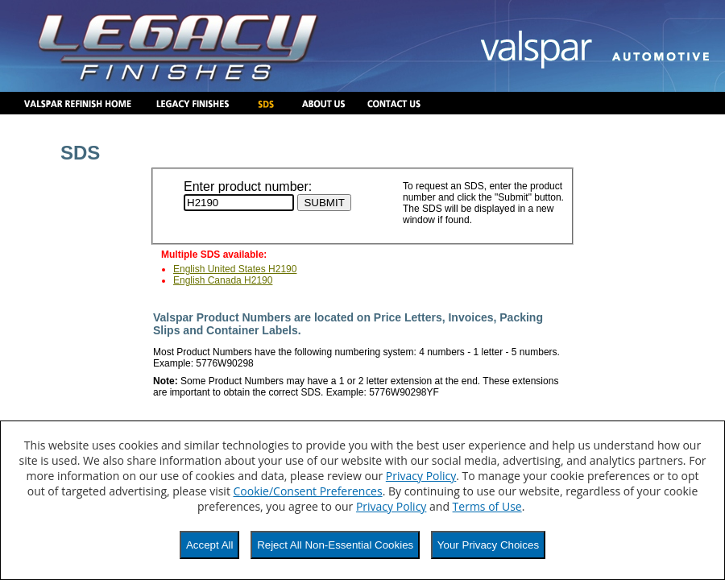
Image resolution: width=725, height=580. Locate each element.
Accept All (210, 545)
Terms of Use (487, 506)
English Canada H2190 (222, 280)
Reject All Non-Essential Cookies (335, 545)
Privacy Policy (421, 475)
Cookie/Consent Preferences (308, 491)
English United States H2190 (234, 269)
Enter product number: (248, 186)
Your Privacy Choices (488, 545)
